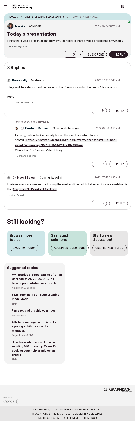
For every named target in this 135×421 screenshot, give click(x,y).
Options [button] (126, 16)
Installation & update (23, 287)
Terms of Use (61, 413)
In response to (33, 121)
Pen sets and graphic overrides (34, 310)
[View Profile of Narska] (20, 26)
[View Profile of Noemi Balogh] (26, 177)
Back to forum (24, 248)
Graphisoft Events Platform (35, 189)
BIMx (14, 303)
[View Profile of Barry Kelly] (19, 80)
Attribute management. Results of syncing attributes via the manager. (36, 326)
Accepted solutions (70, 248)
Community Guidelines (87, 413)
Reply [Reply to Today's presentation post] (120, 54)
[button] (66, 54)
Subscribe (96, 54)
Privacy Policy (40, 413)
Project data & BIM (22, 335)
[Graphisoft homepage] (118, 390)
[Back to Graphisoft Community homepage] (23, 6)
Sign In (129, 6)
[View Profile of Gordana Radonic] (37, 128)
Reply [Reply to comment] (120, 110)
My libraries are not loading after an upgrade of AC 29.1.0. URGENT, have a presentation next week (37, 279)
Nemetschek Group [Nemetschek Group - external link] (85, 417)
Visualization (19, 315)
